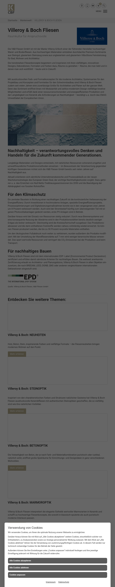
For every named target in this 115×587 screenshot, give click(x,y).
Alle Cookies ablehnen (19, 568)
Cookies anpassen (17, 575)
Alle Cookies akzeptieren (20, 561)
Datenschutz (63, 582)
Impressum (50, 582)
